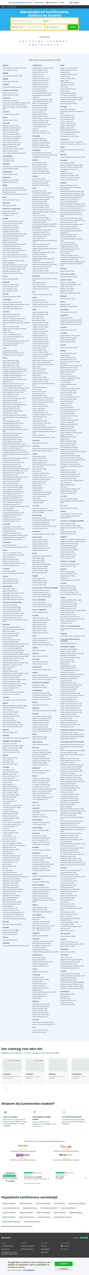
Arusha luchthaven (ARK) (68, 523)
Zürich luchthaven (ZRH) (67, 1004)
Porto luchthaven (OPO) (67, 134)
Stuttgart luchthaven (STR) (11, 688)
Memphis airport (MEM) (67, 805)
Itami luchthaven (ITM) (39, 463)
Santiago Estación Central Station (13, 355)
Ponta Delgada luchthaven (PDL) (70, 132)
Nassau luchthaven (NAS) (10, 169)
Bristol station (64, 664)
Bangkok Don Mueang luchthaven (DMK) (72, 539)
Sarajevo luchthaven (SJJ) (11, 213)
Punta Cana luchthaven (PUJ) (12, 611)
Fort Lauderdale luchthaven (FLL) (70, 788)
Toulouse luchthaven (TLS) (11, 910)
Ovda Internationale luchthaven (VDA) (44, 304)
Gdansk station (64, 72)
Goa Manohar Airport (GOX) (40, 232)
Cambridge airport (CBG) (68, 666)
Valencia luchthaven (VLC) (68, 478)
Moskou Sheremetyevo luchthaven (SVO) (73, 206)
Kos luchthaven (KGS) (39, 89)
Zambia (63, 939)
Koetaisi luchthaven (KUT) (10, 932)
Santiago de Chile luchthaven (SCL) (13, 353)
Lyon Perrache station (9, 841)
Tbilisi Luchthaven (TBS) (10, 934)
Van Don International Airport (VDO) (71, 926)
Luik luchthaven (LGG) (9, 192)
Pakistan (35, 1001)
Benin (5, 197)
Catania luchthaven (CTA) (40, 331)
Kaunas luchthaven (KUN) (40, 662)
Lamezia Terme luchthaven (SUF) (42, 354)
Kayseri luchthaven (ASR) (68, 615)
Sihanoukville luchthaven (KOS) (12, 306)
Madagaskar (37, 690)
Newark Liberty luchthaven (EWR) (70, 823)
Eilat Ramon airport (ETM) (40, 302)
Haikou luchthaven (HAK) (10, 396)
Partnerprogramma (27, 1249)
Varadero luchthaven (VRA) (11, 565)
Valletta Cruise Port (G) (39, 739)
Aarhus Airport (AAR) (9, 589)
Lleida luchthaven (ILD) (67, 426)
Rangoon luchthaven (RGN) (40, 844)
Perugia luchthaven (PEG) (40, 381)
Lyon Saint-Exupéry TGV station (12, 843)
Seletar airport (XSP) (66, 318)
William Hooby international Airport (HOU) (72, 865)
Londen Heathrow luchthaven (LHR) (71, 706)
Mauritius (36, 768)
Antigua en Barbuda (10, 90)
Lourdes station (7, 835)
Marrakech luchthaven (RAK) (41, 759)
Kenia (34, 553)
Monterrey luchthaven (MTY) (41, 793)
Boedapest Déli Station (39, 139)
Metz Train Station (8, 854)
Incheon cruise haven (39, 602)
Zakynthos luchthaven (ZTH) (41, 133)
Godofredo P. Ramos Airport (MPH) (13, 746)
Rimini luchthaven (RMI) (39, 396)
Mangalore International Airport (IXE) (43, 252)
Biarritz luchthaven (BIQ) (10, 793)
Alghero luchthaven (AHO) (40, 312)
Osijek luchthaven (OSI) (39, 622)
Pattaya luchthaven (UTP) (68, 554)
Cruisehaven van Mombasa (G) (42, 556)
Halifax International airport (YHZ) (13, 321)
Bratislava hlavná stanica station (70, 335)
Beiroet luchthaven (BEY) (40, 656)
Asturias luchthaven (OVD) (68, 359)
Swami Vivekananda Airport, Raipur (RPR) (44, 265)
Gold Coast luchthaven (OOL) (12, 142)
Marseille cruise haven (9, 847)
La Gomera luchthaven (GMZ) (69, 420)
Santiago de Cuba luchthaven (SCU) (14, 563)
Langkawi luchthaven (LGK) (40, 723)
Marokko (35, 748)
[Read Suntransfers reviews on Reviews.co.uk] (23, 1147)
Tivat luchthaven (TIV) (39, 824)
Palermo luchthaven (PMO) (40, 379)
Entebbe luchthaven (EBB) (40, 936)
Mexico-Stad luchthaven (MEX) (41, 791)
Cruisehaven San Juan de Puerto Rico (71, 142)
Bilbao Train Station (66, 374)
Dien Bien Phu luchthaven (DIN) (69, 889)
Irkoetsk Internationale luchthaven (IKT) (72, 191)
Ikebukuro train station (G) (40, 461)
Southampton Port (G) (67, 727)
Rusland (63, 183)
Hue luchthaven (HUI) (66, 900)
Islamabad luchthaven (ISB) (40, 1006)
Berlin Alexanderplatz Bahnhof (12, 627)
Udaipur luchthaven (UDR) (40, 269)
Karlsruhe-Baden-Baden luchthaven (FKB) (15, 663)
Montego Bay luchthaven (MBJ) (42, 451)
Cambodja (7, 300)
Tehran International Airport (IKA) (42, 294)
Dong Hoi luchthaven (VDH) (68, 891)
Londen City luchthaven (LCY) (69, 702)
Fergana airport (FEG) (38, 960)
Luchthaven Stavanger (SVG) (41, 922)
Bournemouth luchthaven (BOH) (70, 658)
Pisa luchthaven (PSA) (39, 387)
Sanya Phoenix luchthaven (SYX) (13, 448)
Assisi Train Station (38, 316)
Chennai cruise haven (39, 216)
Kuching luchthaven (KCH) (40, 721)
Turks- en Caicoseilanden (70, 626)
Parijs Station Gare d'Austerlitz (12, 881)
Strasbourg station (8, 906)
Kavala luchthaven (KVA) (40, 83)
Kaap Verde (37, 515)
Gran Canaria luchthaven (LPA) (69, 397)
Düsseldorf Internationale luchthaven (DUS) (16, 644)
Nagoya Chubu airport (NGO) (41, 479)
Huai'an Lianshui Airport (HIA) (11, 407)
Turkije (62, 597)
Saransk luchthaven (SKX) (68, 237)
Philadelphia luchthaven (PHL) (69, 837)
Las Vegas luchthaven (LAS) (68, 796)
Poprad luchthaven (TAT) (68, 342)
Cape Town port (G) (66, 957)
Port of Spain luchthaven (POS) (69, 564)
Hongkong (36, 150)
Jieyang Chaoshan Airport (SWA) (13, 411)
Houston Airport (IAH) (66, 792)
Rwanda (63, 268)
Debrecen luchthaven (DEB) (40, 147)
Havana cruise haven (9, 557)
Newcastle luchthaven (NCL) (69, 720)
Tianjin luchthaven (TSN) (10, 475)
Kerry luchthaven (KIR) (39, 167)
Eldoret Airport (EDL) (38, 558)
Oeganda (36, 933)
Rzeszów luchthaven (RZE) (68, 93)
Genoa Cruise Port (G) (39, 348)
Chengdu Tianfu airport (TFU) (12, 377)
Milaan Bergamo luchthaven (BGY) (43, 360)
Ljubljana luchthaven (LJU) (68, 330)
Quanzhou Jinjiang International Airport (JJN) (16, 446)
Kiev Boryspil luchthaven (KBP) (41, 943)
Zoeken (73, 27)
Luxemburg (36, 667)
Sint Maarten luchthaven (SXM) (12, 87)
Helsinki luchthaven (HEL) (10, 758)
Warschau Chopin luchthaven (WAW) (71, 97)
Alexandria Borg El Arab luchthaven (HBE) (15, 706)
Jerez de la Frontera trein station (70, 409)
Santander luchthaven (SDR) (69, 462)
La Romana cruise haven (10, 605)
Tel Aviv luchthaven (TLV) (40, 306)
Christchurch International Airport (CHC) (44, 889)
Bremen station (7, 638)
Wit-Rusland (65, 934)
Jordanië (35, 506)
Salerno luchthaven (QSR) (40, 406)
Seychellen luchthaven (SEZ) (69, 312)
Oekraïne (35, 939)
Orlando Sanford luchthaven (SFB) (70, 833)
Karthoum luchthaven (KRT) (68, 347)
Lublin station (64, 87)
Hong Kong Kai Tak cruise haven (42, 153)
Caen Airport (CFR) (8, 799)
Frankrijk (6, 767)
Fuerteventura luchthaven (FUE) (70, 388)
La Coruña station (65, 418)
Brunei (5, 276)
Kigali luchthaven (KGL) (67, 271)
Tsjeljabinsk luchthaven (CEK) (69, 247)
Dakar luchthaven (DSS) (67, 299)
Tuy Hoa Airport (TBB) (66, 924)
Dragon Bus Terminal (38, 815)
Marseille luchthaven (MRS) (11, 849)
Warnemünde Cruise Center (11, 694)
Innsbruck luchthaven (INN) (40, 979)
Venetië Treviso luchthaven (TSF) (42, 429)
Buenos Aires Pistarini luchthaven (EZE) (14, 105)
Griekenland (37, 65)
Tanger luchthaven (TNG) (40, 765)
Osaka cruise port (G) (39, 484)
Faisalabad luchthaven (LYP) (41, 1004)
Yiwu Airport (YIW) (8, 508)
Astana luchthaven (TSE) (40, 546)
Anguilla (6, 85)
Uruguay (63, 633)
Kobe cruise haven (38, 467)
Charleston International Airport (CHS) (71, 765)
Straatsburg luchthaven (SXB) (12, 904)
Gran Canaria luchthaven (11, 1208)
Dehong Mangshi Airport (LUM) (12, 386)
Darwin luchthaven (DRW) (10, 140)
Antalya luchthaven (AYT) (68, 602)
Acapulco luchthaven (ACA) (41, 778)
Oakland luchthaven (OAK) (68, 825)
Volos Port (35, 129)
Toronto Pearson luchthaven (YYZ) (13, 337)
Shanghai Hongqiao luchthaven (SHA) (14, 450)
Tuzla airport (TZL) (8, 215)
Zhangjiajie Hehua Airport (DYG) (12, 515)
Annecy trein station (9, 778)
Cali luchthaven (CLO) (9, 531)
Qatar (62, 147)
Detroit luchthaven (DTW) (68, 784)
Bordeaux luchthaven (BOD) (11, 795)
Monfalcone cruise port (39, 369)
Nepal (34, 873)
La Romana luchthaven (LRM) (12, 607)
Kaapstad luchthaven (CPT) (68, 964)
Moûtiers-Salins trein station (11, 860)
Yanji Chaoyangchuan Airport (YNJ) (13, 500)
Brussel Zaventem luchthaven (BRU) (14, 188)
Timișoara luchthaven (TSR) (68, 180)
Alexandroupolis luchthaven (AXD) (42, 68)
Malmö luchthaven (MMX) (68, 978)
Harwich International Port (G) (69, 687)
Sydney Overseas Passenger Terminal (14, 153)
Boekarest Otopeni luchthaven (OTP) (71, 167)
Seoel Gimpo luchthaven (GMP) (42, 604)
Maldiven (35, 708)
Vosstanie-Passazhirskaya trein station (72, 257)
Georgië (6, 927)
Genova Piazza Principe (39, 350)
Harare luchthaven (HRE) (67, 952)
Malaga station (64, 439)
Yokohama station (38, 503)
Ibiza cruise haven (65, 405)
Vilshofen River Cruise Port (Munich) (13, 692)
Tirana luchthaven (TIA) (10, 70)
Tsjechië (63, 569)
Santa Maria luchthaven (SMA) (69, 136)
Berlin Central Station (9, 631)
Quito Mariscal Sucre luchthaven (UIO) (14, 700)
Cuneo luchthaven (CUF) (40, 339)
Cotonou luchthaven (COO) (11, 200)
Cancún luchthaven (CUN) (40, 783)
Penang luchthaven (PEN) (40, 725)
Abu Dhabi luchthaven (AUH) (69, 732)
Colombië (6, 524)
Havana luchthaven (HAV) (10, 559)
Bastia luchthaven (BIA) (10, 786)
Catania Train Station (38, 333)
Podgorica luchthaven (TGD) (41, 822)
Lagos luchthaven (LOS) (39, 910)
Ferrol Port (63, 386)
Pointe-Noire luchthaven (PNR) (41, 597)
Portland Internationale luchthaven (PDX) (72, 844)
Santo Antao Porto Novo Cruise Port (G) (44, 526)
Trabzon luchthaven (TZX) (68, 621)
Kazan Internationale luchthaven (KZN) (72, 195)
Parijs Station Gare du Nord (11, 887)
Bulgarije (6, 282)
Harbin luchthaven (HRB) (10, 400)
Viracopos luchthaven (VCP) (11, 271)
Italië (34, 310)
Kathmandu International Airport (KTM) (44, 876)
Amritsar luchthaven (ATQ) (40, 195)
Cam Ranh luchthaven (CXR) (69, 875)
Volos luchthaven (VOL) (39, 127)
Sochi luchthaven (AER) (67, 243)
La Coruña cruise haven (67, 414)
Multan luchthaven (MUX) (40, 1012)
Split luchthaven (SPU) (39, 628)
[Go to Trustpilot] (80, 1238)
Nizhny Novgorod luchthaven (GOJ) (71, 212)
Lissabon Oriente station (67, 126)
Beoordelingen (45, 1249)
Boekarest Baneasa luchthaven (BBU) (71, 165)
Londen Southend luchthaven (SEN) (71, 710)
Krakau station (64, 80)
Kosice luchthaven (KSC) (67, 340)
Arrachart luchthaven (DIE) (40, 697)
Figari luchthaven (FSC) (10, 816)
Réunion (63, 155)
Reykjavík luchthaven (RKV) (40, 185)
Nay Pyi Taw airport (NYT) (40, 840)
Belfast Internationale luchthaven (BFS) (72, 653)
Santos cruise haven (9, 263)
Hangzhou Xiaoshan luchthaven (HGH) (14, 398)
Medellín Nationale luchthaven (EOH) (14, 537)
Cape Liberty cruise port (67, 763)
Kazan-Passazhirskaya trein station (70, 198)
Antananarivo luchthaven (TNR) (42, 695)
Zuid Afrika (64, 955)
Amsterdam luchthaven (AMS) (41, 858)
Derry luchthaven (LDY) (67, 672)
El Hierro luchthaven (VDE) (68, 384)
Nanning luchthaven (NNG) (11, 435)
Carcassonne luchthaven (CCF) (12, 805)
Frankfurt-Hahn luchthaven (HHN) (13, 652)
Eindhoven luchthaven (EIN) (40, 862)
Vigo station (64, 487)
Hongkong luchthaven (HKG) (41, 157)
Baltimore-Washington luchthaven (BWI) (72, 750)
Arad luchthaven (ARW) (67, 163)
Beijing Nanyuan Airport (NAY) (11, 367)
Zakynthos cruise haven (39, 131)
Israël (34, 298)
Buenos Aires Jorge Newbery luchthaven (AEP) (17, 103)
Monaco (35, 802)
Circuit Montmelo (65, 382)
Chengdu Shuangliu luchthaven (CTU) (14, 375)
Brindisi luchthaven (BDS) (40, 325)
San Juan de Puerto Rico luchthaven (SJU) (73, 144)
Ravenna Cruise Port (38, 394)
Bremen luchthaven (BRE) (10, 635)
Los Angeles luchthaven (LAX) (69, 800)
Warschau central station (68, 95)
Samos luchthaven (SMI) (39, 116)
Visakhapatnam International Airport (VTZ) (45, 273)
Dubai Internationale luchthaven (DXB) (72, 734)
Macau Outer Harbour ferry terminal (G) (44, 677)
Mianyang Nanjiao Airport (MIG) (12, 427)
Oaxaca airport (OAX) (39, 795)
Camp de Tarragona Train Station (70, 378)
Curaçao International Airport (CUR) (13, 573)
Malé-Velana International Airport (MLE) (44, 711)
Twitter (64, 1249)
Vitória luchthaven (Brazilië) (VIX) (13, 273)
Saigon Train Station (66, 916)
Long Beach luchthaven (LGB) (69, 798)
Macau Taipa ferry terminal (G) (42, 679)
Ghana (5, 937)
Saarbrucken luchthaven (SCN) (12, 686)
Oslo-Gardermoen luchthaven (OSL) (43, 926)
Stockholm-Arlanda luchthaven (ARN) (71, 986)
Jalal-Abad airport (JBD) (39, 580)
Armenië (6, 112)
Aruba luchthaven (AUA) (10, 120)
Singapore (64, 315)
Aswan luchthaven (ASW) (10, 712)
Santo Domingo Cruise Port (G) (12, 617)
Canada (6, 312)
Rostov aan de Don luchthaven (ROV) (71, 224)
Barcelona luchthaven (43, 1203)
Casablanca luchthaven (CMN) (41, 752)
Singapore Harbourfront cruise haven (71, 322)
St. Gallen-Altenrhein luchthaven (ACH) (44, 992)
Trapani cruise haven (38, 410)
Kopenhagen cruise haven (11, 595)
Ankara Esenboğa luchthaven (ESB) (71, 600)
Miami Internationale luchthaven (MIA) (72, 809)
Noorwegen (36, 915)
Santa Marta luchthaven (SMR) (12, 539)
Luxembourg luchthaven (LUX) (41, 669)
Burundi (5, 294)
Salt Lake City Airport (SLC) (68, 846)
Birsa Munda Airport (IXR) (39, 203)
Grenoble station (8, 820)
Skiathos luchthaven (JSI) (40, 122)
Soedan (63, 345)
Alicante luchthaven (9, 1203)
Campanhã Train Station (67, 109)
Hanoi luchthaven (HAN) (67, 898)
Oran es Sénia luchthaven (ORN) (12, 76)
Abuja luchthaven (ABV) (39, 907)
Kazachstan (37, 537)
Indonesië (36, 276)
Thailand (63, 537)
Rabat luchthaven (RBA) (39, 763)
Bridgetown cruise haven (10, 182)
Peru (34, 1028)
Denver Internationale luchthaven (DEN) (72, 781)
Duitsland (6, 624)
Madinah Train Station (67, 291)
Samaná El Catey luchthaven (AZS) (13, 613)
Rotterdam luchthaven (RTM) (41, 870)
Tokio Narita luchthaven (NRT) (41, 494)
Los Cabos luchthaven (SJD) (41, 787)
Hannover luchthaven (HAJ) (11, 661)
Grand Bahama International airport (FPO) (15, 166)
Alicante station (65, 355)
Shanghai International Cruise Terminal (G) (16, 452)
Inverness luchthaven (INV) (68, 689)
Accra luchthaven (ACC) (10, 940)
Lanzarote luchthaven (68, 1208)
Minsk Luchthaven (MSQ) (68, 936)
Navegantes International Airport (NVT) (14, 244)
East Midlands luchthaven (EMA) (70, 676)
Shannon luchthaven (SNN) (40, 171)
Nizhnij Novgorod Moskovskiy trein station (72, 210)
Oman (34, 969)
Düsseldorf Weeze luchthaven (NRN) (14, 646)
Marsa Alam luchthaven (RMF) (12, 722)
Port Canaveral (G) (66, 842)
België (5, 185)
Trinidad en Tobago (67, 561)
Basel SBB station (65, 998)
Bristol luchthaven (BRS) (67, 662)
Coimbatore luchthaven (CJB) (41, 220)
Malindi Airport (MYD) (38, 562)
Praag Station (64, 578)
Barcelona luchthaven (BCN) (69, 368)
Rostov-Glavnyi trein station (68, 227)
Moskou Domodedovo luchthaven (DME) (72, 204)
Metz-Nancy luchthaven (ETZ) (12, 856)
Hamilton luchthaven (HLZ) (40, 894)
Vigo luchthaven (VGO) (67, 485)
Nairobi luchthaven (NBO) (40, 566)
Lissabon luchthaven (26, 1212)
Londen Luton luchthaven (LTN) (69, 708)
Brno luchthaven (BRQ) (67, 572)
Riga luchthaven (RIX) (39, 650)
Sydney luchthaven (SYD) (10, 151)
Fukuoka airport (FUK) (38, 456)
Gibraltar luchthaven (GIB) (68, 393)
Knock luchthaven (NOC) (40, 169)
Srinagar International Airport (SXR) (43, 262)
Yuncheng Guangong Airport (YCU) (13, 513)
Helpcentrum (39, 3)
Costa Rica (7, 542)
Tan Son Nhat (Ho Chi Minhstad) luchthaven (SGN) (70, 919)
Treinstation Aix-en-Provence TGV (13, 916)
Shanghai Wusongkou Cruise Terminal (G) (15, 458)
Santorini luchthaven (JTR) (40, 120)
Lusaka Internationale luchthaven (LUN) (72, 944)
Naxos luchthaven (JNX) (39, 106)
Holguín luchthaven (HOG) (11, 561)
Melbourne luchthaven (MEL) (11, 145)
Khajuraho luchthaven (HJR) (40, 244)
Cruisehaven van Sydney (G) (11, 138)
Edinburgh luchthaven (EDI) (68, 678)
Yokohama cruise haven (39, 500)
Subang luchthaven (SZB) (40, 727)
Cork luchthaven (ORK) (39, 163)
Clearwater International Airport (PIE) (71, 771)
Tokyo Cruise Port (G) (39, 496)
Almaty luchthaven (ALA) (40, 540)
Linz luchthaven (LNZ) (38, 986)
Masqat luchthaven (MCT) (40, 972)
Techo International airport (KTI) (12, 309)
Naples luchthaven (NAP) (40, 373)
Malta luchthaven (59, 1212)
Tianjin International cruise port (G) (13, 473)
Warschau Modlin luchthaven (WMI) (71, 99)
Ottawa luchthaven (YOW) (11, 326)
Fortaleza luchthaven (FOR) (11, 232)
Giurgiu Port (63, 171)
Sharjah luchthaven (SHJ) (68, 739)
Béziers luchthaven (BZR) (10, 791)
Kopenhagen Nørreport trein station (13, 599)
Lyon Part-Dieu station (9, 839)
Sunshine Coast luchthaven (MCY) (13, 149)
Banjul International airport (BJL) (12, 924)
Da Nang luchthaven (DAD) (68, 885)
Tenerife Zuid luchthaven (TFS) (69, 476)
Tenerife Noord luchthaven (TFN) (70, 474)
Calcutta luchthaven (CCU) (40, 208)
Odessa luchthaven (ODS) (40, 950)
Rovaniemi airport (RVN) (10, 764)
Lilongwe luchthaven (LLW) (40, 705)
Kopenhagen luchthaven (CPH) (12, 597)
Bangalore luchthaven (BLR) (40, 199)
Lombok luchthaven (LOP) (40, 289)
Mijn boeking (74, 3)
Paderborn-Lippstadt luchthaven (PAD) (14, 684)
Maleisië (35, 714)
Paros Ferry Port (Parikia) (39, 108)
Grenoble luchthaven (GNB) (11, 818)
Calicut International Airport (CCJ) (42, 210)
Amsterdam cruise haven (40, 856)
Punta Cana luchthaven (26, 1217)
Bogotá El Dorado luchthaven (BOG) (14, 529)
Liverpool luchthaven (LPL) (68, 699)
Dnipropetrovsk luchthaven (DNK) (42, 941)
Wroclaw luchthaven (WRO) (68, 103)
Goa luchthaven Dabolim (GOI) (41, 230)
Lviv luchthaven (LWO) (39, 948)
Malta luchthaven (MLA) (39, 737)
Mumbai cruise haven (39, 254)
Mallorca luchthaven (43, 1212)
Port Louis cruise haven (39, 773)
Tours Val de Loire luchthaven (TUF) (13, 912)
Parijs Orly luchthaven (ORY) (11, 879)
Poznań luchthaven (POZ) (68, 89)
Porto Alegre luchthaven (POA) (12, 248)
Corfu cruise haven (38, 74)
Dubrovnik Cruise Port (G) (40, 618)
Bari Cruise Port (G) (38, 318)
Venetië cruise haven (38, 425)
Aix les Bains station (8, 770)
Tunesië (63, 583)
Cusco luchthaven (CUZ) (40, 1030)
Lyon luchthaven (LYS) (9, 837)
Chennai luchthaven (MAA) (40, 218)
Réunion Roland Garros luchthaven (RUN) (72, 157)
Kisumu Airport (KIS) (38, 560)
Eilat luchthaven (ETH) (39, 300)
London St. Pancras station (68, 714)
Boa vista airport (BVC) (39, 518)
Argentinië (7, 98)
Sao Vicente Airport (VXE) (40, 528)
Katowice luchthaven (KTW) (68, 74)
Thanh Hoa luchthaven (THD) (69, 922)
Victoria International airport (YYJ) (13, 343)
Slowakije (63, 333)
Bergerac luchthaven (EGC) (11, 789)
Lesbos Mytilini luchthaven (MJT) (42, 101)
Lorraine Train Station (9, 831)
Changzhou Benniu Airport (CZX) (12, 373)
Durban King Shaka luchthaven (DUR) (71, 960)
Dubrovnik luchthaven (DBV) (41, 620)
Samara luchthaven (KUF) (68, 235)
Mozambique (37, 828)
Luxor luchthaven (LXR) (10, 720)
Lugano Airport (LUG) (66, 1002)
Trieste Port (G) (37, 419)
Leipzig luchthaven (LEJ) (10, 671)
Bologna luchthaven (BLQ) (40, 323)
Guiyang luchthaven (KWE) (11, 394)
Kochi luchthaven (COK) (39, 246)
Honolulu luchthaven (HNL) (68, 790)
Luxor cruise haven (8, 718)
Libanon (35, 653)
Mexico (35, 776)
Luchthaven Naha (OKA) (39, 475)
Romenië (63, 160)
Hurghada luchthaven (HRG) (11, 716)
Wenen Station (36, 998)
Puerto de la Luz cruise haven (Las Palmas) (73, 451)
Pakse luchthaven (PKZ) (39, 640)
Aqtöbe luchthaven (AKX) (40, 544)
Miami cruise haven (66, 807)
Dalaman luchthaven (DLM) (68, 604)
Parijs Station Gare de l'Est (10, 883)
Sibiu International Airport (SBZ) (69, 175)
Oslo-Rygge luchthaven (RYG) (41, 928)
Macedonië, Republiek (40, 682)
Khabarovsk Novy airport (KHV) (69, 200)
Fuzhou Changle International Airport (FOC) (16, 388)
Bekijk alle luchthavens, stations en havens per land (16, 1226)
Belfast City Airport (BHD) (68, 651)
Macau (35, 673)
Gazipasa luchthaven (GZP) (68, 606)
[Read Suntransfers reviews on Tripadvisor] (66, 1155)
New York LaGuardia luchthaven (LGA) (71, 821)
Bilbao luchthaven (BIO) (67, 372)
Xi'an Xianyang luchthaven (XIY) (12, 485)
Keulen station (7, 669)
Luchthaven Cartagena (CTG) (12, 533)
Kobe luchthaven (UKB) (39, 469)
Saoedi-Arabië (66, 280)
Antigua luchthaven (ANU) (11, 95)
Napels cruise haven (38, 371)
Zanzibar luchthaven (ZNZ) (68, 534)
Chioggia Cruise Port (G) (39, 335)
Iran (33, 292)
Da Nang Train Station (67, 887)
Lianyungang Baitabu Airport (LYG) (13, 423)
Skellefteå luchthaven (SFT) (68, 980)
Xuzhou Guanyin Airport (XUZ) (12, 494)
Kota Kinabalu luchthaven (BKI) (41, 716)
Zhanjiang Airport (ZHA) (10, 517)
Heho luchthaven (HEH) (39, 836)
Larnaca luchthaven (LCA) (11, 581)
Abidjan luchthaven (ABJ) (40, 443)
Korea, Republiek (38, 600)
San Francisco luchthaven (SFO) (70, 852)
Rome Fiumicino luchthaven (62, 1217)
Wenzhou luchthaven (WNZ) (11, 481)
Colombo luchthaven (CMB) (69, 499)
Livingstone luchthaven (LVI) (69, 942)
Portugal (63, 107)
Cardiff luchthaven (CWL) (68, 668)
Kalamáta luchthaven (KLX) (40, 78)
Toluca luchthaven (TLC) (40, 799)
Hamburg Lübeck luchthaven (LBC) (13, 658)
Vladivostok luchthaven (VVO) (69, 255)
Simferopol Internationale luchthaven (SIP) (45, 952)
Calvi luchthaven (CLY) (10, 801)
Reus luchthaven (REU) (67, 454)
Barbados (6, 177)
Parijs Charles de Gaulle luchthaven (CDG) (15, 877)
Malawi (35, 702)
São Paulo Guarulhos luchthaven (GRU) (14, 267)
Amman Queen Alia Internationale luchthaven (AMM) (42, 511)
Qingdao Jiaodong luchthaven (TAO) (14, 444)
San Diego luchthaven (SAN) (69, 850)
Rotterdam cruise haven (39, 868)
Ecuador (6, 697)
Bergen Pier (35, 919)
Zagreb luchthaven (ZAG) (40, 633)
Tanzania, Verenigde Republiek (72, 521)
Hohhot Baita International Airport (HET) (15, 405)
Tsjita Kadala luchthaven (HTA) (69, 249)
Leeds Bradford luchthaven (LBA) (70, 693)
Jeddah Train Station (66, 287)
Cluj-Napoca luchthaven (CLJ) (69, 169)
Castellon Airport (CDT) (67, 380)
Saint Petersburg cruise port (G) (70, 229)
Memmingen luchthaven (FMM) (12, 675)
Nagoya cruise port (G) (39, 482)
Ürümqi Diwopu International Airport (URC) (15, 477)
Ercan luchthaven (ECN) (10, 579)
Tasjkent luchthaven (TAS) (40, 966)
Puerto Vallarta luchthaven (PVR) (42, 797)
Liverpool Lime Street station (69, 697)
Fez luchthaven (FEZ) (38, 756)
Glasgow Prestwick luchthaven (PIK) (71, 685)
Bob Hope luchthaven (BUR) (68, 752)
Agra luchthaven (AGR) (39, 191)
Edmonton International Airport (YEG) (14, 318)
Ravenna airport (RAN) (39, 391)
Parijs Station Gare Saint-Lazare (12, 891)
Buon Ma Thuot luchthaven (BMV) (70, 870)
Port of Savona (36, 389)
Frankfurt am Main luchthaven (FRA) (14, 650)
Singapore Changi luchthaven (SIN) (71, 320)
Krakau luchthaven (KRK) (67, 78)
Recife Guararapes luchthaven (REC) (14, 250)
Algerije (5, 73)
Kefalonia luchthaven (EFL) (40, 85)
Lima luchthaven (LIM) (39, 1032)
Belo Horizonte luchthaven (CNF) (12, 223)
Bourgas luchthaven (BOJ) (11, 285)
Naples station (36, 375)
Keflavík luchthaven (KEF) (40, 183)
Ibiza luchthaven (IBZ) (67, 407)
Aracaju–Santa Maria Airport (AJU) (13, 221)
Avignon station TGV (9, 784)
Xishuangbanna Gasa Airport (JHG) (13, 492)
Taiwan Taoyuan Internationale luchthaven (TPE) (69, 517)
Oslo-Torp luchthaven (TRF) (41, 930)
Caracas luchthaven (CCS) (68, 643)
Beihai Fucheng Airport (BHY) (11, 363)
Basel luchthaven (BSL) (67, 994)
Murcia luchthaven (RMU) (68, 445)
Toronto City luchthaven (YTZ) (12, 335)
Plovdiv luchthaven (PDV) (10, 287)
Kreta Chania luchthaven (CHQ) (42, 93)
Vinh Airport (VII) (65, 928)
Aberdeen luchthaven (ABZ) (68, 649)
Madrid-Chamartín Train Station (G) (71, 433)
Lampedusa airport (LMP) (40, 356)
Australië (6, 123)
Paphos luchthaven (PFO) (10, 583)
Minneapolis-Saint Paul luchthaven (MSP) (72, 811)
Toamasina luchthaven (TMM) (41, 699)
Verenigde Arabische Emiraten (72, 730)
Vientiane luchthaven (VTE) (40, 642)
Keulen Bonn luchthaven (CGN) (12, 665)
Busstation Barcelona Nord (68, 376)
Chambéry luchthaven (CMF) (12, 807)
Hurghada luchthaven (30, 1208)
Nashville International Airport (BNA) (71, 813)
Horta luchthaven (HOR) (67, 117)
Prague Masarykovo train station (70, 580)
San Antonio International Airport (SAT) (72, 848)
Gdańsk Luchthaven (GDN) (68, 70)
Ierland (35, 160)
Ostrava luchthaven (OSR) (68, 574)
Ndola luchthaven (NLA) (67, 946)
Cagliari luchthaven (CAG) (40, 327)
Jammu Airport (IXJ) (38, 238)
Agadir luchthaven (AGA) (40, 750)
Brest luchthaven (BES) (10, 797)
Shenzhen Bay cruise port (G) (12, 464)
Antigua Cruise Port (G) (10, 93)
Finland (5, 755)
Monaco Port (36, 805)
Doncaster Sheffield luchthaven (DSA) (72, 674)
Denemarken (7, 586)
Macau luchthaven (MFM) (40, 675)
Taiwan (63, 511)
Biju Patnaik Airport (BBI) (39, 201)
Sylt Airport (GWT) (8, 690)
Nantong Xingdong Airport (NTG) (12, 437)
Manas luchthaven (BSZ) (39, 583)
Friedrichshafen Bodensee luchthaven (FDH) (16, 654)
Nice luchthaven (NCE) (9, 866)
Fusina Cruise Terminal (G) (40, 346)
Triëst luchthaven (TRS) (39, 417)
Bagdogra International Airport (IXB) (43, 197)
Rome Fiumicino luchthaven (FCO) (43, 402)
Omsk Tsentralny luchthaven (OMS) (71, 218)
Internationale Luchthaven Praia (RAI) (43, 520)
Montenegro (37, 820)
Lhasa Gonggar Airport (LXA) (11, 421)
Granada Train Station (67, 401)
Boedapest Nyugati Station (40, 145)
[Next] (7, 1089)
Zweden (63, 971)
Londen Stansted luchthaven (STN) (71, 712)
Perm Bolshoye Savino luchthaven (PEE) (72, 220)
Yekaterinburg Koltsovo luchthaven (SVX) (72, 261)
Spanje (63, 351)
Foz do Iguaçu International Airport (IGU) (15, 234)
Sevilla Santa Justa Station (68, 472)
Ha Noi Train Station (66, 893)
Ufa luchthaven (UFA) (66, 251)
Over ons (43, 1246)
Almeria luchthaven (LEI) (67, 357)
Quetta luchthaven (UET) (40, 1017)
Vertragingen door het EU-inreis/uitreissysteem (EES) (9, 1253)
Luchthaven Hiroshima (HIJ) (40, 473)
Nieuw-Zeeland (38, 885)
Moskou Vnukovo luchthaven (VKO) (71, 208)
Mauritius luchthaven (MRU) (40, 771)
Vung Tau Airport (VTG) (67, 930)
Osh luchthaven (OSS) (39, 585)
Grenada (6, 943)
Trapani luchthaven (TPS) (40, 412)
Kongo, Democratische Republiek (45, 588)
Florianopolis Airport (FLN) (10, 229)
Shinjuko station (37, 490)
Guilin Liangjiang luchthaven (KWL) (13, 392)
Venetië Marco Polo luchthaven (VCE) (43, 427)
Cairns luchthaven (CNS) (10, 132)
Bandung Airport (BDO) (39, 282)
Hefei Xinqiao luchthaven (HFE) (12, 402)
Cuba (5, 550)
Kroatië (35, 615)
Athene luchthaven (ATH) (40, 72)
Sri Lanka (63, 496)
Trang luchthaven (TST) (67, 558)
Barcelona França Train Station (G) (71, 365)
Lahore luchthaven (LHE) (39, 1010)
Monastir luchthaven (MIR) (68, 590)
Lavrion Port (35, 97)
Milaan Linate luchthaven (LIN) (41, 362)
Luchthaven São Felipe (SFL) (40, 522)
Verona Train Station (38, 435)
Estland (5, 730)
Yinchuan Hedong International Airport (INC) (16, 506)
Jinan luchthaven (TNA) (10, 413)
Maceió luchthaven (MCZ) (11, 240)
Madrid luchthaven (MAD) (68, 430)
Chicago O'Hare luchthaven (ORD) (70, 769)
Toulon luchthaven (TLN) (10, 908)
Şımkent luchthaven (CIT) (40, 550)
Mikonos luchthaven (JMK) (40, 103)
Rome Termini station (39, 404)
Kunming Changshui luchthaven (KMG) (14, 415)
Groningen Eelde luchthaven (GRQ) (43, 864)
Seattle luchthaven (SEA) (68, 856)
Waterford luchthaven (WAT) (41, 173)
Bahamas (6, 164)
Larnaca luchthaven (9, 1212)
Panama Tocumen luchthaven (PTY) (43, 1024)
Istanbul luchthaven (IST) (68, 608)
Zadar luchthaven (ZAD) (39, 631)
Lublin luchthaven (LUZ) (67, 85)
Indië (34, 188)
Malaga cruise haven (66, 435)
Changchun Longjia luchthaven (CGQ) (14, 369)
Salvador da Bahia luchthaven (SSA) (13, 261)
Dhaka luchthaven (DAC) (10, 174)
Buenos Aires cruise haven (10, 101)
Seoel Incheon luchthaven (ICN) (42, 606)
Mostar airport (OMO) (9, 211)
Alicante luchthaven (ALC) (68, 353)
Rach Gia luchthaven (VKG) (68, 914)
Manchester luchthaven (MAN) (69, 716)
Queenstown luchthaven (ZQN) (42, 898)
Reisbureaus (27, 3)
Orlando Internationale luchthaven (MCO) (73, 827)
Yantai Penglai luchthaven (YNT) (12, 502)
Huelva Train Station (66, 403)
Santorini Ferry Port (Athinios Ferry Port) (44, 118)
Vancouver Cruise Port (9, 339)
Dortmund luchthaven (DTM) (11, 640)
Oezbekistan (37, 955)
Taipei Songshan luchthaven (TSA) (70, 514)
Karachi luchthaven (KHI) (40, 1008)
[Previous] (3, 1089)
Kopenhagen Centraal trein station (13, 593)
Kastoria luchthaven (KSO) (40, 80)
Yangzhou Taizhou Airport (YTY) (12, 498)
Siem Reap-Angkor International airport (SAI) (16, 304)
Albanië (5, 65)
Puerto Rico (64, 139)
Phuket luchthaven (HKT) (68, 556)
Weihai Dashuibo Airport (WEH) (12, 479)
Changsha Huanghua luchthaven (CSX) (15, 371)
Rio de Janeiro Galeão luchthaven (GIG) (15, 255)
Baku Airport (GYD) (8, 159)
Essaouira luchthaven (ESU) (40, 754)
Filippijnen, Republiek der (12, 741)
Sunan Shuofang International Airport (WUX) (16, 469)
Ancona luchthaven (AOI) (40, 314)
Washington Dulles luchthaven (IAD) (71, 860)
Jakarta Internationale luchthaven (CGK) (44, 287)
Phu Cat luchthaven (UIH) (68, 906)
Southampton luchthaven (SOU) (70, 725)
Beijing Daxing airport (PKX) (11, 365)
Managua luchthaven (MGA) (41, 882)
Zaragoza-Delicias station (68, 493)
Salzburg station (37, 990)
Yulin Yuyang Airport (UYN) (11, 510)
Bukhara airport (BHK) (38, 958)
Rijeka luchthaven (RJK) (39, 626)
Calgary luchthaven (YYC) (11, 316)
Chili (4, 348)
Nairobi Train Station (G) (39, 568)
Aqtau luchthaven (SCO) (40, 542)
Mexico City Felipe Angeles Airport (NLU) (44, 789)
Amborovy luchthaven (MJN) (41, 693)
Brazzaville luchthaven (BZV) (41, 590)
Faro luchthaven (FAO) (67, 115)
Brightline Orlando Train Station (69, 758)
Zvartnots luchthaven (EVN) (11, 114)
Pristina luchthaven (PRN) (40, 612)
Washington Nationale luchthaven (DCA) (72, 863)
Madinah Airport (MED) (67, 289)
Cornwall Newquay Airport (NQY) (70, 670)
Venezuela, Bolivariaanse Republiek (70, 640)
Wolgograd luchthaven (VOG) (69, 259)
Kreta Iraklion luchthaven (49, 1208)
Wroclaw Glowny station (67, 101)
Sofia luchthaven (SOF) (10, 289)
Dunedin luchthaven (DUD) (40, 892)
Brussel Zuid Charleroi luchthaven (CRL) (15, 190)
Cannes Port (6, 803)
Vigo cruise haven (65, 483)
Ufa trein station (65, 253)
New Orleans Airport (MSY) (68, 815)
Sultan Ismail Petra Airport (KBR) (42, 729)
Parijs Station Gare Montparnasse (13, 889)
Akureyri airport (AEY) (38, 179)
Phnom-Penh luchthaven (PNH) (12, 302)
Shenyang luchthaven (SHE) (11, 460)
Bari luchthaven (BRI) (38, 321)
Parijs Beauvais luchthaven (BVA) (13, 875)
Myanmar (36, 833)
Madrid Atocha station (67, 428)
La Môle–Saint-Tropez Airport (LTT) (13, 822)
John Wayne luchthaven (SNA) (69, 794)
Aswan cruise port (8, 710)
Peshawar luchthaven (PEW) (41, 1014)
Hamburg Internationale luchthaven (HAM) (16, 656)
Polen (62, 65)
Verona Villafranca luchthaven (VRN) (43, 437)
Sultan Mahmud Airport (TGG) (41, 731)
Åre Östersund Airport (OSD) (41, 181)
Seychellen (64, 310)
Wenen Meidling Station (39, 996)
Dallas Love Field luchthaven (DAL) (70, 777)
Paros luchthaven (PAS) (39, 110)
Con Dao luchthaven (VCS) (68, 881)
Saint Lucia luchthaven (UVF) (69, 508)
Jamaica (35, 446)
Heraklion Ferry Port (38, 76)
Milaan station (36, 367)
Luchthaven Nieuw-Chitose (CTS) (42, 477)
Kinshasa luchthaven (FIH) (40, 592)
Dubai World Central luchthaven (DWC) (72, 737)
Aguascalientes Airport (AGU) (41, 780)
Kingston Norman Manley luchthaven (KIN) (45, 449)
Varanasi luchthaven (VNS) (40, 271)
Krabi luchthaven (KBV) (67, 552)
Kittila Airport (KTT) (8, 762)
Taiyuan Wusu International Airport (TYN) (15, 471)
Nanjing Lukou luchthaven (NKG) (12, 433)
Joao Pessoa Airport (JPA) (10, 238)
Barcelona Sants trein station (69, 370)
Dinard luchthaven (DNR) (10, 814)
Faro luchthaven (59, 1203)
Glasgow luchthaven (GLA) (68, 683)
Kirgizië (35, 576)
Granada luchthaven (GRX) (68, 399)
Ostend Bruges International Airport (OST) (15, 194)
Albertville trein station (9, 774)
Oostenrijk (36, 975)
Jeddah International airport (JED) (70, 285)
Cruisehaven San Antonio (10, 351)
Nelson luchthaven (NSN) (40, 896)
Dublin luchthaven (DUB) (39, 165)
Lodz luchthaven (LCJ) (67, 83)
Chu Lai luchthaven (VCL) (68, 879)
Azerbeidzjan (8, 156)
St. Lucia (63, 506)
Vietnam (63, 868)
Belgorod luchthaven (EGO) (68, 185)
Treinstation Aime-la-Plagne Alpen (13, 914)
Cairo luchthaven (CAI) (10, 714)
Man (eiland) (37, 742)
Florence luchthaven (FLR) (40, 344)
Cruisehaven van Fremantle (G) (12, 136)
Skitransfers (44, 1252)
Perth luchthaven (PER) (10, 147)
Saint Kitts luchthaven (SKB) (68, 277)
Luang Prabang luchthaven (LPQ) (42, 638)
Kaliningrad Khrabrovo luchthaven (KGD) (72, 193)
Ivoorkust (36, 440)
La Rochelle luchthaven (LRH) (11, 824)
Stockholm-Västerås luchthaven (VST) (72, 988)
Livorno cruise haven (38, 358)
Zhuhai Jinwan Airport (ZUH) (11, 521)
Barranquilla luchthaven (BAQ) (12, 527)
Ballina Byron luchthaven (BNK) (12, 128)
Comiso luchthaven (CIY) (40, 337)
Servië (62, 302)
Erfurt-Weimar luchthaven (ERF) (12, 648)
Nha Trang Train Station (67, 904)
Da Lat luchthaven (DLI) (67, 883)
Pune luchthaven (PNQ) (39, 256)
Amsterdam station (38, 860)
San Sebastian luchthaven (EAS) (70, 456)
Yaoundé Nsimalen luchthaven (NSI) (43, 534)
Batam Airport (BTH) (38, 285)
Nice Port (5, 868)
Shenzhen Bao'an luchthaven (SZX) (13, 462)
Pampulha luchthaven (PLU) (11, 246)
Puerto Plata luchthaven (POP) (12, 609)
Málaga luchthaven (75, 1212)
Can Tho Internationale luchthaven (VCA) (73, 877)
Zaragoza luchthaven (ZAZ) (68, 491)
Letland (35, 648)
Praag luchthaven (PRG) (67, 576)
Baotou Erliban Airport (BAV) (11, 361)
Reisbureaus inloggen (27, 1246)
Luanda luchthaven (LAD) (10, 81)
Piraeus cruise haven (38, 112)
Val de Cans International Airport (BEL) (14, 269)
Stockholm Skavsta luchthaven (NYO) (71, 984)
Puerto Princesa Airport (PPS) (11, 752)
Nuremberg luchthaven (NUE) (12, 682)
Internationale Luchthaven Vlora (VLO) (14, 68)
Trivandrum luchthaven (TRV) (41, 267)
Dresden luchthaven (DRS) (11, 642)
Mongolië (35, 808)
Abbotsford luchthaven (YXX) (12, 314)
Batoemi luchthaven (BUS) (11, 930)
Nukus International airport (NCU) (42, 962)
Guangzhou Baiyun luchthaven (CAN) (14, 390)
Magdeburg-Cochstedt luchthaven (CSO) (15, 673)
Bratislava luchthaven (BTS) (68, 338)
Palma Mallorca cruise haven (69, 447)
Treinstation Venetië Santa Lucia (42, 415)
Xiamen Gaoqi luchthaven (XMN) (13, 487)
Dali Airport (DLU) (8, 382)
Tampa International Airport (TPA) (70, 858)
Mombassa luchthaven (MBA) (41, 564)
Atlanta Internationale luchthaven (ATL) (72, 744)
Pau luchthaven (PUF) (9, 893)
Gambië (6, 922)
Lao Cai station (64, 902)
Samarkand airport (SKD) (40, 964)
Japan (34, 454)
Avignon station (7, 782)
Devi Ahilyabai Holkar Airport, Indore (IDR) (44, 224)
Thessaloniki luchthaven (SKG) (41, 124)
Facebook (65, 1246)
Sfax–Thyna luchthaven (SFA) (69, 592)
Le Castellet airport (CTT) (10, 826)
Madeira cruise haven (66, 128)
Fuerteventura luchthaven (77, 1203)
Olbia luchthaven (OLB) (39, 377)
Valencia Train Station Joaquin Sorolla (71, 480)
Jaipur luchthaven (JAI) (39, 236)
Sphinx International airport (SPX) (13, 727)
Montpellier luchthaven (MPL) (11, 858)
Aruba (5, 117)
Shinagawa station (38, 488)
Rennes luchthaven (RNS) (10, 898)
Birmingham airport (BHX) (68, 655)
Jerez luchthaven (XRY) (67, 412)
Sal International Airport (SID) (41, 524)
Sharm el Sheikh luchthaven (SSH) (13, 724)
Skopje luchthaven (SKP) (39, 687)
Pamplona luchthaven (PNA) (69, 449)
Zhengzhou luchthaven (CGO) (12, 519)
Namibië (35, 847)
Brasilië (5, 218)
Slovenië (63, 327)
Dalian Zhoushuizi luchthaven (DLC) (13, 384)
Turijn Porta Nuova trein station (41, 423)
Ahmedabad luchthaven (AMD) (42, 193)
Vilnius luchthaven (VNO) (40, 664)
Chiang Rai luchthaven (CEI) (68, 546)
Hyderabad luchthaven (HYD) (41, 234)
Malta (34, 734)
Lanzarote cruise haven (67, 422)
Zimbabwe (64, 949)
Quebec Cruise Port (9, 332)
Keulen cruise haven (9, 667)
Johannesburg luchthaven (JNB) (70, 962)
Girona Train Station (66, 395)
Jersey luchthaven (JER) (67, 691)
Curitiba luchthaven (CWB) (11, 227)
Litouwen (35, 659)
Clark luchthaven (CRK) (10, 744)
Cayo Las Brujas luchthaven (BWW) (13, 555)
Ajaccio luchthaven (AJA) (10, 772)
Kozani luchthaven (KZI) (39, 91)
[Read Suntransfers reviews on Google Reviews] (66, 1147)
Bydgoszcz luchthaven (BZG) (69, 68)
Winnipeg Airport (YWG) (10, 345)
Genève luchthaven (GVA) (68, 1000)
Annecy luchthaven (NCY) (11, 776)
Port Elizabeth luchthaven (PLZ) (69, 968)
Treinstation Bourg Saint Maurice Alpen (14, 919)
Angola (5, 79)
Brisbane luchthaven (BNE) (11, 130)
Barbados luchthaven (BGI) (11, 180)
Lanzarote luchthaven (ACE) (69, 424)
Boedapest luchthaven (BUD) (41, 143)
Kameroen (36, 531)
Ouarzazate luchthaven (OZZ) (41, 761)
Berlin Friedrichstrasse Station (11, 633)
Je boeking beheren (7, 1246)
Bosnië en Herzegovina (11, 209)
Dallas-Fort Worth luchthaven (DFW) (71, 779)
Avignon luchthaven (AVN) (11, 780)
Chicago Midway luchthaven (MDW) (71, 767)
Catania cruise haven (38, 329)
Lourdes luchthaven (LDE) (10, 833)
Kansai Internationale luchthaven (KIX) (44, 465)
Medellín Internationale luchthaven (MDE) (15, 535)
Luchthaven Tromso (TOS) (40, 924)
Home (3, 7)
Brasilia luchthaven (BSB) (10, 225)
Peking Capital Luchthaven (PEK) (12, 442)
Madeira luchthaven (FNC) (68, 130)
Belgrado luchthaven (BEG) (68, 306)
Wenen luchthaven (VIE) (39, 994)
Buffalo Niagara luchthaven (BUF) (70, 761)
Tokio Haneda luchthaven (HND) (42, 492)
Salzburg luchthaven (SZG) (40, 988)
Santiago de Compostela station (70, 464)
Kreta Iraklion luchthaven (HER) (41, 95)
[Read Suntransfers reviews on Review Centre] (23, 1155)
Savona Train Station (38, 408)
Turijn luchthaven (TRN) (39, 421)
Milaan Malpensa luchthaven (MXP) (43, 365)
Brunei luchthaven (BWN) (10, 279)
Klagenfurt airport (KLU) (39, 984)
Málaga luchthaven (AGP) (68, 437)
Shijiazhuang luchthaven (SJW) (12, 466)
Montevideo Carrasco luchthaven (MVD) (72, 636)
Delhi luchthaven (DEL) (39, 222)
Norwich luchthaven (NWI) (68, 723)
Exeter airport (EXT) (66, 681)
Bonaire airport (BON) (9, 571)
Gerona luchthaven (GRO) (68, 391)
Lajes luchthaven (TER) (67, 119)
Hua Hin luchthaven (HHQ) (68, 548)
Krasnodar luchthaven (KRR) (68, 202)
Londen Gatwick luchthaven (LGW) (71, 704)
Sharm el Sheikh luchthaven (11, 1222)
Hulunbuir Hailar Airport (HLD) (11, 409)
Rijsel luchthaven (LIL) (9, 900)
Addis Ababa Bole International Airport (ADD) (16, 738)
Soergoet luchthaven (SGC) (68, 245)
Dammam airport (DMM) (68, 282)
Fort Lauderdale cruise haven (69, 786)
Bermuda (6, 203)
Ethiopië (6, 735)
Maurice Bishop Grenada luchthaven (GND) (16, 946)
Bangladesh (7, 172)
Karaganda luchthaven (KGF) (41, 548)
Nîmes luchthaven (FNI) (10, 872)
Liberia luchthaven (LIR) (10, 545)
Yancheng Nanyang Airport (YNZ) (13, 496)
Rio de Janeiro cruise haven (11, 253)
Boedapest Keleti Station (39, 141)
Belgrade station (65, 304)
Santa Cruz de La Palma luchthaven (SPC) (73, 460)
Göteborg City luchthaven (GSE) (70, 974)
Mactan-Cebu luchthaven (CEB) (12, 748)
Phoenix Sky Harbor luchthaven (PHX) (71, 840)
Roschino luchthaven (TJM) (68, 222)
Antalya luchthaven (26, 1203)
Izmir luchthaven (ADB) (67, 612)
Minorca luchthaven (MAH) (68, 443)
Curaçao (6, 568)
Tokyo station (36, 498)
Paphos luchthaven (9, 1217)
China (5, 358)
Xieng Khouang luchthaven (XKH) (42, 645)
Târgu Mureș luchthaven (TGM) (70, 177)
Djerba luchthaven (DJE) (67, 586)
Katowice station (65, 76)
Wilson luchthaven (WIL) (39, 573)
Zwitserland (64, 991)
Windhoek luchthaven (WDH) (41, 850)
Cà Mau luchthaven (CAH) (68, 872)
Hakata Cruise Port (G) (39, 458)
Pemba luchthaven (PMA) (68, 532)
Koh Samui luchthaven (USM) (69, 550)
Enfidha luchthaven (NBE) (68, 588)
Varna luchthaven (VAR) (10, 291)
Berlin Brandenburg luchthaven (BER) (14, 629)
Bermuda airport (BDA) (9, 205)
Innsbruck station (37, 981)
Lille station (6, 828)
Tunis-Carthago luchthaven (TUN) (70, 594)
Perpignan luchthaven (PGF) (11, 896)
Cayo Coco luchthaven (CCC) (12, 553)
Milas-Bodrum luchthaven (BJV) (70, 617)
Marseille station (7, 851)
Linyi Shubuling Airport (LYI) (11, 425)
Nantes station (7, 864)
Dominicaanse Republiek (12, 602)
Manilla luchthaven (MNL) (10, 750)
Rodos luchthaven (44, 1217)
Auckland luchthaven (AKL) (40, 887)
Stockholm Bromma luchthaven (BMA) (72, 982)
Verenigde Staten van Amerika (72, 742)
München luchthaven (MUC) (11, 677)
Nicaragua (36, 879)
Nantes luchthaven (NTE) (10, 862)
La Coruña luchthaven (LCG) (69, 416)
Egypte (5, 703)
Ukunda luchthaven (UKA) (40, 571)
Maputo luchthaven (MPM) (40, 830)
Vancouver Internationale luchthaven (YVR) (16, 341)
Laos (34, 636)
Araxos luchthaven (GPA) (40, 70)
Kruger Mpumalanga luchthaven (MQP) (72, 966)
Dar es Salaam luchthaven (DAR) (70, 526)
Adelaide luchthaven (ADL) (11, 126)
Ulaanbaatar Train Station (40, 817)
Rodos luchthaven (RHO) (39, 114)
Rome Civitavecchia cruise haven (42, 400)
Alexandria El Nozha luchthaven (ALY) (14, 708)
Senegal (63, 296)
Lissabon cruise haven (67, 121)
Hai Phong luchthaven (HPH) (68, 896)
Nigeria (35, 905)
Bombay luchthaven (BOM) (40, 205)
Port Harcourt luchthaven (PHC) (42, 912)
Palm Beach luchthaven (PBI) (69, 835)
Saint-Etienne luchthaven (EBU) (12, 902)
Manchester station (66, 718)
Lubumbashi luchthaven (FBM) (41, 595)
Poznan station (64, 91)
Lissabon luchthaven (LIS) (68, 124)
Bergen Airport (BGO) (38, 917)
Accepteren (63, 1264)
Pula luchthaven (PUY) (39, 624)
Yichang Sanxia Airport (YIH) (11, 504)
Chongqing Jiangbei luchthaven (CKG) (14, 379)
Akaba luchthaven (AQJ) (39, 508)
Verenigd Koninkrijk (67, 647)
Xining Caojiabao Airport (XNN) (12, 489)
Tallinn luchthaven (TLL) (10, 732)
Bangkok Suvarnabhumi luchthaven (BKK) (73, 541)
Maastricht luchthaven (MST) (41, 866)
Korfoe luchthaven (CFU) (40, 87)
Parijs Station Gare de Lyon (11, 885)
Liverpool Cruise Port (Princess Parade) (72, 695)
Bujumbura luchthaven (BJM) (11, 296)
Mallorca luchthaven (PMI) (68, 441)
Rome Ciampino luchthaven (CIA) (42, 398)
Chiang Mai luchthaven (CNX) (69, 543)
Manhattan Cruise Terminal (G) (70, 802)
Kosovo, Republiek (39, 610)
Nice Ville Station (8, 870)
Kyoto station (36, 471)
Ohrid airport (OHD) (38, 685)
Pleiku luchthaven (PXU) (67, 912)
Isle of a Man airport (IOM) (40, 744)
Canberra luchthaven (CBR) (11, 134)
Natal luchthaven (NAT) (10, 242)
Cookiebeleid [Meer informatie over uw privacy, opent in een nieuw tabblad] (29, 1270)
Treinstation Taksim (66, 623)
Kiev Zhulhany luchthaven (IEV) (41, 945)
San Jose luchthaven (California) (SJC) (72, 854)
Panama (35, 1020)
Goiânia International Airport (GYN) (13, 236)
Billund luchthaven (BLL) (10, 591)
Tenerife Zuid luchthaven (32, 1222)
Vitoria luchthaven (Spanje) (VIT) (70, 489)
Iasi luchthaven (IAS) (66, 173)
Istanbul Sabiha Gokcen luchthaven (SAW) (73, 610)
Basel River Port (64, 996)
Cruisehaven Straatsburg (10, 812)
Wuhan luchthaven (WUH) (11, 483)
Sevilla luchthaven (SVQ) (67, 470)
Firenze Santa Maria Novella (40, 341)
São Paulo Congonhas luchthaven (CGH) (15, 265)
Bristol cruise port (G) (66, 660)
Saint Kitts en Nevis (67, 274)
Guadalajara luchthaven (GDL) (41, 785)
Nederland (36, 853)
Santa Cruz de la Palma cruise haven (71, 458)
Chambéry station (8, 810)
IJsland (35, 176)
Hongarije (36, 136)
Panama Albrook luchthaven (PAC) (43, 1022)
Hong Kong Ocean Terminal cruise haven (44, 155)
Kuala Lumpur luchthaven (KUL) (42, 718)
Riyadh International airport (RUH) (70, 293)
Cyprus (5, 576)
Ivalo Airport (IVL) (8, 760)
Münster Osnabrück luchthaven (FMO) (14, 679)
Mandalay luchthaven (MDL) (41, 838)
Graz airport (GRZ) (37, 977)
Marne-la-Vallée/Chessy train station (14, 845)
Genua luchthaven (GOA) (40, 352)
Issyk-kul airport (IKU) (38, 578)
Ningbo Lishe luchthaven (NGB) (12, 440)
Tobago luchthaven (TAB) (68, 566)
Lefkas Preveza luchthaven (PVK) (42, 99)
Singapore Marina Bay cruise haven (71, 324)
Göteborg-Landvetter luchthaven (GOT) (72, 976)
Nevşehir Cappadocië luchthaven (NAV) (72, 619)
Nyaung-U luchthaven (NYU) (41, 842)
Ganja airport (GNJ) (8, 161)
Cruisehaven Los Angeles (67, 773)
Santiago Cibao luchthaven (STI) (13, 615)
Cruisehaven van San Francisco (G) (71, 775)
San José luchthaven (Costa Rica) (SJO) (15, 547)
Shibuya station (37, 486)
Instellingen (64, 1269)
